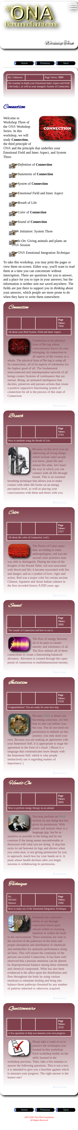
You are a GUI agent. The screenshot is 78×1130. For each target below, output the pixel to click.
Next (66, 63)
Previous (45, 63)
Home (24, 63)
